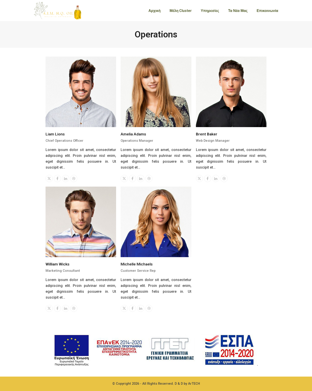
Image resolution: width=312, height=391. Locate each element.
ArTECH (194, 384)
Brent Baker (206, 134)
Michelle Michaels (137, 264)
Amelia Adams (133, 134)
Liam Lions (55, 134)
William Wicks (57, 264)
